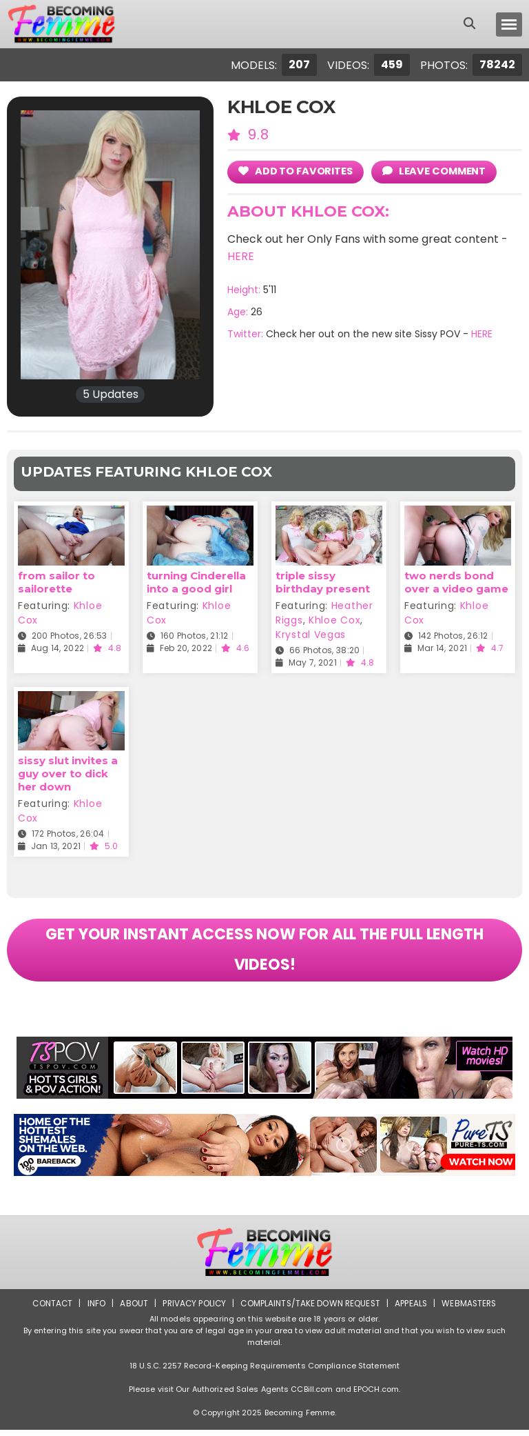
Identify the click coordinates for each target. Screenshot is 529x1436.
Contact (49, 1309)
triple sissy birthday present (323, 582)
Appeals (413, 1309)
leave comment (437, 170)
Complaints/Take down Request (311, 1309)
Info (93, 1309)
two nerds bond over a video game (456, 582)
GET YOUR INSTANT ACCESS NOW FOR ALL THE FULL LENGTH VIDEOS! (264, 953)
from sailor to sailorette (56, 582)
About (131, 1309)
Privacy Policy (192, 1309)
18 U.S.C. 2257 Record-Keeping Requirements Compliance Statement (264, 1371)
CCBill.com (312, 1395)
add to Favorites (296, 170)
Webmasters (472, 1309)
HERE (240, 256)
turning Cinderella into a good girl (196, 582)
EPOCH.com (376, 1395)
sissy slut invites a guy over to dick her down (68, 773)
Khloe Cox (334, 620)
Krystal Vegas (311, 634)
